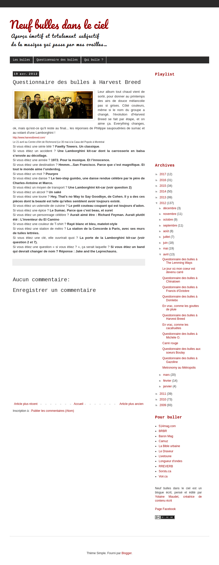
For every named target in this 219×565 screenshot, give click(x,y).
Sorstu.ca (165, 471)
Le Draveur (166, 451)
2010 (163, 399)
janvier (168, 386)
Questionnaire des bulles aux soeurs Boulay (181, 350)
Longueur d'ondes (170, 461)
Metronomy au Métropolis (179, 367)
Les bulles (21, 60)
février (167, 380)
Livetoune (165, 456)
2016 (163, 180)
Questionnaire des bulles (57, 60)
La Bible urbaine (169, 446)
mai (166, 248)
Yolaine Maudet (166, 496)
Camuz (163, 441)
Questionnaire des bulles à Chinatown (179, 279)
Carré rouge (170, 343)
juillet (167, 237)
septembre (170, 225)
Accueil (78, 404)
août (166, 231)
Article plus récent (25, 404)
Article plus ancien (131, 404)
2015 (163, 186)
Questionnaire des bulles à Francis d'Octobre (179, 288)
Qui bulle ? (93, 60)
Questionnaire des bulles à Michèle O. (179, 335)
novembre (170, 214)
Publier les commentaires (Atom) (52, 411)
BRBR (163, 431)
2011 (163, 394)
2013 (163, 197)
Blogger (127, 553)
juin (166, 243)
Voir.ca (163, 476)
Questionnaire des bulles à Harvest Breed (179, 317)
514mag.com (167, 426)
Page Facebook (165, 509)
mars (167, 375)
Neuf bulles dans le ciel (59, 24)
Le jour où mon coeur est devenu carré (178, 270)
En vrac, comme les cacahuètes (175, 326)
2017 (163, 174)
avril (166, 254)
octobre (168, 219)
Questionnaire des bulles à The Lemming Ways (179, 261)
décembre (170, 208)
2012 (163, 203)
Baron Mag (166, 436)
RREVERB (166, 466)
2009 (163, 405)
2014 (163, 191)
